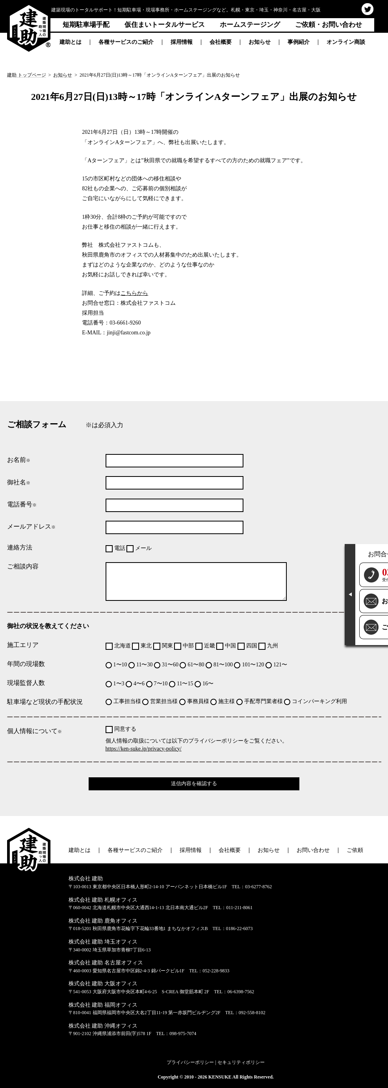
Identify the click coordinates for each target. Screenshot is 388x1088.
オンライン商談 (346, 42)
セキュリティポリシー (241, 1062)
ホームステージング (250, 24)
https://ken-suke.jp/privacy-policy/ (144, 749)
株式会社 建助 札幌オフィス (103, 900)
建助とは (70, 42)
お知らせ (260, 42)
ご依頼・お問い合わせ (328, 24)
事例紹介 (299, 42)
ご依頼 (355, 850)
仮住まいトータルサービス (164, 24)
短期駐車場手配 (86, 24)
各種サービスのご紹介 (126, 42)
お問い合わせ (313, 850)
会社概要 (221, 42)
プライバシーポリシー (190, 1062)
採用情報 (182, 42)
